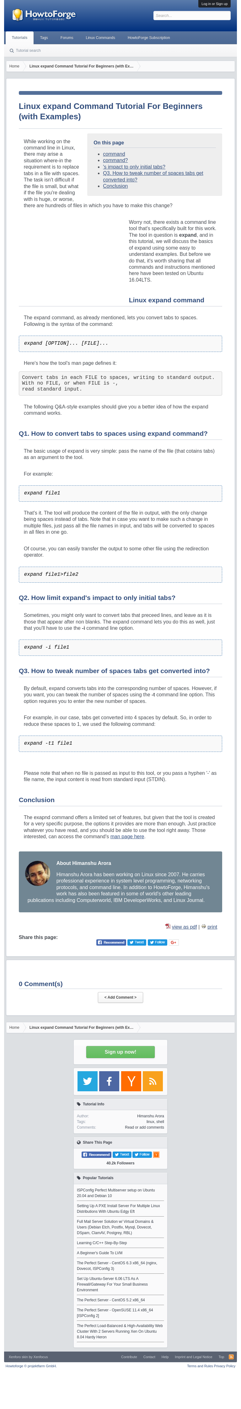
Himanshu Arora (150, 1116)
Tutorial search (28, 50)
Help (165, 1357)
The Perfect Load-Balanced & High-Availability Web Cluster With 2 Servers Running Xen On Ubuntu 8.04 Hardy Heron (120, 1331)
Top (221, 1357)
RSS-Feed (231, 1356)
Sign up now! (120, 1052)
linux (150, 1122)
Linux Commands (100, 37)
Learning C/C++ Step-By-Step (102, 1243)
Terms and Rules (200, 1366)
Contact (149, 1357)
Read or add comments (144, 1127)
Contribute (129, 1357)
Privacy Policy (224, 1366)
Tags (44, 37)
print (212, 927)
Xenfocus (41, 1357)
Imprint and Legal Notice (193, 1357)
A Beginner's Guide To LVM (99, 1253)
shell (160, 1122)
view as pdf (184, 927)
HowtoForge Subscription (149, 37)
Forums (67, 37)
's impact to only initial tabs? (134, 167)
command (114, 154)
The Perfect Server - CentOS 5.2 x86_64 (111, 1300)
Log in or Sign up (214, 4)
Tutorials (20, 37)
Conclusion (115, 186)
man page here (127, 836)
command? (115, 160)
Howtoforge (31, 1366)
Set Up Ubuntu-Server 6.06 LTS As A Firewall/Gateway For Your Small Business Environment (112, 1284)
